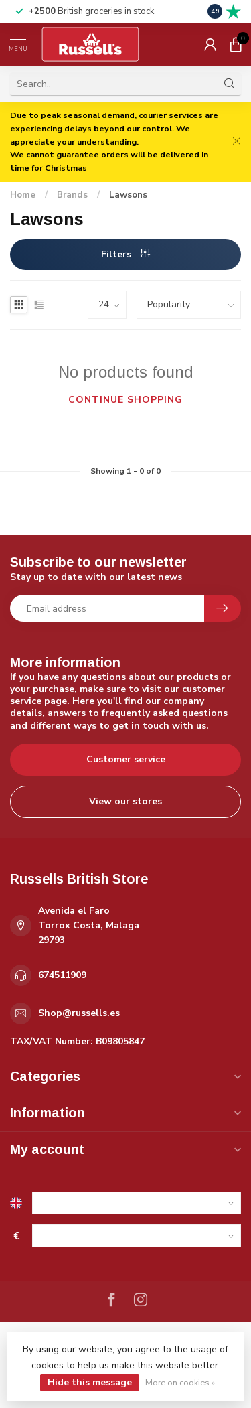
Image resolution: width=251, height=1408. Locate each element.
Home (22, 195)
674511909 (62, 975)
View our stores (125, 801)
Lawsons (128, 195)
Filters (125, 254)
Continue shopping (125, 399)
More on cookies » (180, 1382)
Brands (72, 195)
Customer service (125, 759)
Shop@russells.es (79, 1013)
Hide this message (90, 1382)
